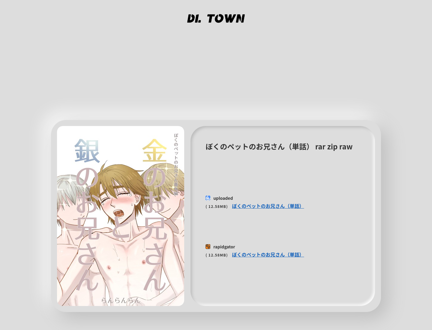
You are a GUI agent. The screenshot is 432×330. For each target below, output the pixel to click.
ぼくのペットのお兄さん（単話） (268, 205)
